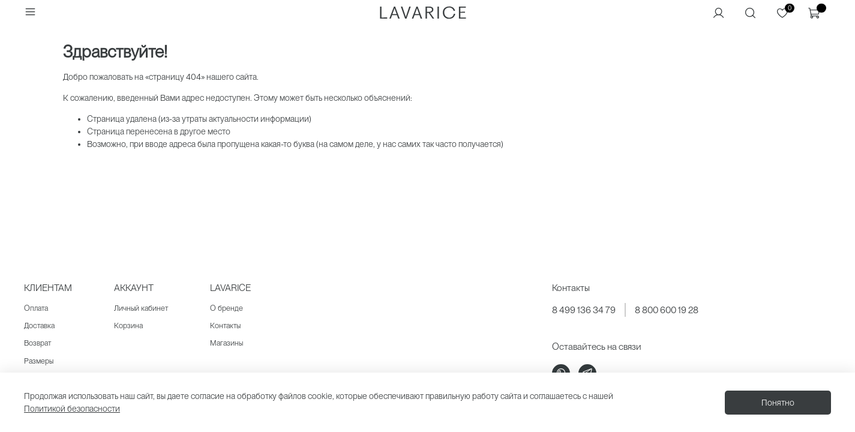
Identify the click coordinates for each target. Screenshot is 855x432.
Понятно (777, 402)
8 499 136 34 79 (584, 310)
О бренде (226, 308)
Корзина (128, 325)
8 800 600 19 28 (666, 310)
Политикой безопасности (72, 408)
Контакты (225, 325)
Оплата (36, 308)
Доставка (39, 325)
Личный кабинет (141, 308)
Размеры (38, 360)
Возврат (37, 342)
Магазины (226, 342)
